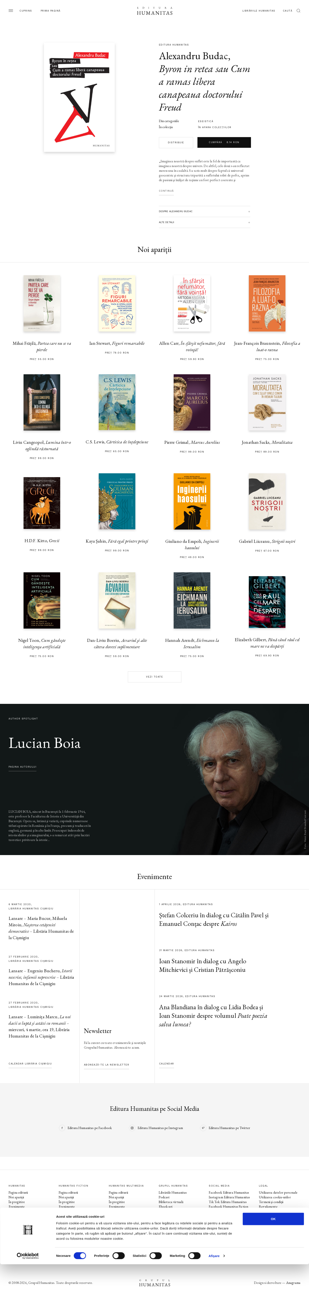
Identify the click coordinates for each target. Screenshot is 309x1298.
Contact (164, 1220)
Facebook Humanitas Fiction (228, 1206)
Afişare (214, 1289)
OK (273, 1252)
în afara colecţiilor (214, 127)
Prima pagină (51, 11)
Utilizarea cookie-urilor (275, 1197)
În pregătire (17, 1202)
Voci (112, 1220)
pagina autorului (22, 766)
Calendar (166, 1063)
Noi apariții (16, 1197)
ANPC (264, 1211)
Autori (13, 1216)
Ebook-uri (165, 1206)
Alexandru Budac (193, 55)
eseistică (205, 121)
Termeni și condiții (271, 1202)
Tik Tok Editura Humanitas (228, 1202)
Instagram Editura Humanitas (229, 1197)
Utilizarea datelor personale (278, 1192)
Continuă (166, 190)
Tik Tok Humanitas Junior (227, 1239)
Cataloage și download (174, 1216)
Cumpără (224, 142)
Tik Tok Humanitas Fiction (227, 1216)
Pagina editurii (18, 1192)
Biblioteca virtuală (171, 1202)
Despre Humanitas (172, 1211)
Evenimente (17, 1206)
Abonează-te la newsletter (106, 1064)
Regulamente (268, 1206)
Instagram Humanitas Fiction (229, 1211)
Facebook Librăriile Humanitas (222, 1223)
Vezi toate (154, 676)
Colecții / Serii (18, 1211)
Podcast (164, 1197)
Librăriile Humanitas (258, 11)
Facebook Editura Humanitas (229, 1192)
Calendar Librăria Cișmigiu (30, 1063)
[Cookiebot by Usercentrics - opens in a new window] (27, 1289)
